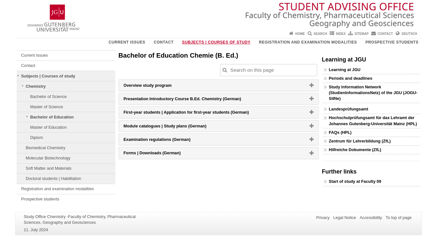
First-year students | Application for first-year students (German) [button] (194, 113)
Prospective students (392, 42)
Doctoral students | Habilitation (53, 178)
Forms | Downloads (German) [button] (160, 154)
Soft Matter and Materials (48, 168)
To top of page (399, 217)
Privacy (323, 217)
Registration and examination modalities (308, 42)
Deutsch (409, 34)
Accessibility (371, 217)
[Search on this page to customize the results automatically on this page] (268, 70)
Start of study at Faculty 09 (355, 181)
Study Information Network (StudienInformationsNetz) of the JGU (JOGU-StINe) (373, 93)
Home (300, 34)
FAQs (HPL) (340, 132)
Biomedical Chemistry (45, 147)
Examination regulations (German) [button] (165, 141)
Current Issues (127, 42)
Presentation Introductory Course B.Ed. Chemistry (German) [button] (190, 100)
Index (341, 34)
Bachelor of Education (52, 117)
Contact (385, 34)
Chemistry (36, 86)
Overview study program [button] (156, 87)
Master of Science (46, 106)
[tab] (218, 85)
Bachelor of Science (48, 96)
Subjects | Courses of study (216, 42)
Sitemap (361, 34)
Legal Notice (344, 217)
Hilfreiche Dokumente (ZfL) (355, 149)
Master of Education (48, 127)
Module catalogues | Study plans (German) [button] (173, 127)
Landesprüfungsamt (348, 109)
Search (320, 34)
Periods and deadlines (350, 78)
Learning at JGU (344, 69)
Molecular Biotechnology (48, 158)
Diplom (36, 137)
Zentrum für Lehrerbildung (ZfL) (360, 141)
